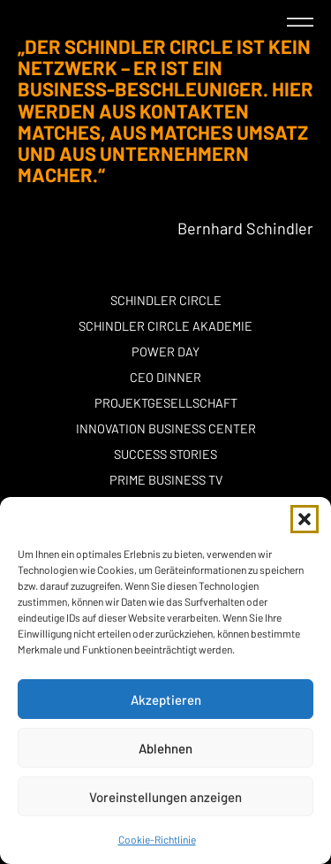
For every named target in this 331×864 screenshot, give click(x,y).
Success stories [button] (165, 454)
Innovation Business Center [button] (166, 428)
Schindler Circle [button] (166, 300)
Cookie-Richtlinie (157, 839)
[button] (304, 519)
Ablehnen (165, 748)
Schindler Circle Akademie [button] (165, 325)
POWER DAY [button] (165, 351)
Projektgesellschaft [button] (165, 402)
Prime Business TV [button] (165, 479)
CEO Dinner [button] (165, 377)
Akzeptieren (166, 699)
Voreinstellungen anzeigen (165, 797)
